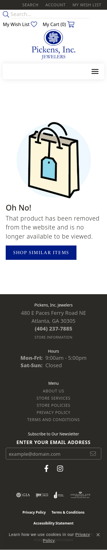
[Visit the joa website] (59, 495)
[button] (30, 5)
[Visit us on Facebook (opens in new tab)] (46, 468)
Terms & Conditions (67, 512)
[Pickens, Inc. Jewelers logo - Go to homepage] (53, 44)
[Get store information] (53, 337)
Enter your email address (53, 442)
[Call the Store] (53, 328)
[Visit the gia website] (23, 495)
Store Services (53, 398)
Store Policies (53, 405)
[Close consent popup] (98, 535)
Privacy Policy (53, 412)
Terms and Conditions (53, 419)
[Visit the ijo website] (42, 495)
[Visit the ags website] (80, 495)
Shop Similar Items (41, 252)
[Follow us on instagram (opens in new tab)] (60, 468)
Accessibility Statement (53, 523)
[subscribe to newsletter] (93, 453)
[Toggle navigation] (95, 71)
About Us (53, 391)
